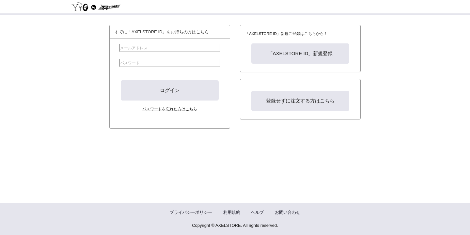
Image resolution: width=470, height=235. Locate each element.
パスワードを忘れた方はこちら (169, 109)
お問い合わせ (287, 212)
